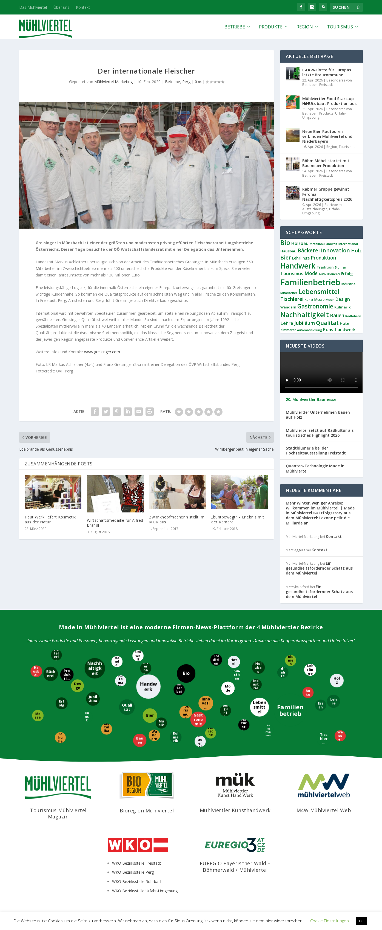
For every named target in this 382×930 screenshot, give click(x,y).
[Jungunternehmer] (225, 711)
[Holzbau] (258, 667)
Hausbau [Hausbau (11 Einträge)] (288, 251)
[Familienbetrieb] (290, 710)
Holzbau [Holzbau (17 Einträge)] (300, 243)
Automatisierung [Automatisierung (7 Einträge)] (309, 330)
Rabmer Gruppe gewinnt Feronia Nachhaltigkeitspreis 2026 (327, 194)
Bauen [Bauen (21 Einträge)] (337, 315)
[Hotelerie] (56, 654)
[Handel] (116, 661)
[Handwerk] (148, 687)
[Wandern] (154, 735)
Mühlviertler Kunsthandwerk (235, 810)
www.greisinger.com (102, 351)
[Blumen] (290, 660)
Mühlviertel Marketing (113, 81)
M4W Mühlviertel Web (324, 810)
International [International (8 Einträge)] (348, 244)
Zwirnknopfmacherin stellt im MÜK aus (176, 519)
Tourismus (340, 27)
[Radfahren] (283, 672)
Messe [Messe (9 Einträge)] (319, 299)
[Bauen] (139, 740)
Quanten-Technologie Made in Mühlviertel (315, 468)
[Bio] (185, 673)
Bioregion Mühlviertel (147, 810)
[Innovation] (205, 703)
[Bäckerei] (50, 674)
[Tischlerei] (324, 739)
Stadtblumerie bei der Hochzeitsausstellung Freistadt (316, 451)
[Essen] (320, 704)
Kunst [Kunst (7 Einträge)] (309, 300)
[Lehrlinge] (310, 670)
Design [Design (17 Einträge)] (342, 299)
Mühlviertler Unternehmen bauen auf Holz (318, 415)
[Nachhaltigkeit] (94, 668)
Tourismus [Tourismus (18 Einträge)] (291, 273)
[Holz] (337, 681)
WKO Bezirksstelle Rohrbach (137, 881)
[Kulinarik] (175, 737)
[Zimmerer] (267, 730)
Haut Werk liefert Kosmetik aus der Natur (50, 519)
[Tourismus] (185, 712)
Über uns (61, 7)
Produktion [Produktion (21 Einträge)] (323, 258)
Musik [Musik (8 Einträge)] (330, 300)
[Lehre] (333, 700)
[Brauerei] (200, 741)
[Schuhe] (60, 737)
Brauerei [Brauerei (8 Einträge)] (333, 274)
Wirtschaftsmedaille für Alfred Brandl (115, 523)
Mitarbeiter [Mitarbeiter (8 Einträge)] (288, 293)
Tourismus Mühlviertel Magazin (58, 813)
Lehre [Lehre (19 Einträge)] (286, 323)
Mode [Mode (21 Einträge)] (311, 273)
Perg (186, 81)
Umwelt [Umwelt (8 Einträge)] (331, 244)
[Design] (77, 685)
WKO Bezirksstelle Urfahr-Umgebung (145, 890)
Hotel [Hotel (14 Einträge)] (345, 323)
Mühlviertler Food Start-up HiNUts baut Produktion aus (329, 101)
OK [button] (361, 921)
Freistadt (326, 84)
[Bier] (149, 716)
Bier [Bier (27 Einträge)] (285, 257)
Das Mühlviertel (33, 7)
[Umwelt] (138, 655)
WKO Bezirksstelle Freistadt (136, 863)
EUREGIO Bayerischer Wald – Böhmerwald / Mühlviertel (235, 866)
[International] (146, 668)
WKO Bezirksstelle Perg (133, 872)
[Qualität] (126, 707)
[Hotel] (234, 662)
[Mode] (228, 688)
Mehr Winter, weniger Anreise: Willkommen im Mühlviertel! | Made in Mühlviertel (320, 507)
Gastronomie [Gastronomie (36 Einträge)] (315, 306)
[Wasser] (339, 736)
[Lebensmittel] (259, 707)
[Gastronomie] (198, 719)
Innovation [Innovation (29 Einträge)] (335, 250)
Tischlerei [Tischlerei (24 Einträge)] (292, 299)
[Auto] (307, 692)
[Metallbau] (106, 728)
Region (305, 27)
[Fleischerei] (210, 732)
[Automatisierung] (120, 681)
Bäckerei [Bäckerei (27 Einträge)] (309, 250)
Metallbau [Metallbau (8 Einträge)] (317, 244)
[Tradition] (216, 660)
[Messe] (37, 715)
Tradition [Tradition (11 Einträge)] (325, 267)
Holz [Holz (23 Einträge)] (356, 250)
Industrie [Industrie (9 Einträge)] (348, 284)
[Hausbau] (36, 671)
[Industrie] (256, 684)
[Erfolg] (62, 703)
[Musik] (161, 722)
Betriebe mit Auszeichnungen (323, 206)
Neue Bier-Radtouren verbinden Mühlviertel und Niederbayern (327, 136)
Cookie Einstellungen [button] (329, 920)
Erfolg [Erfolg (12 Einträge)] (347, 273)
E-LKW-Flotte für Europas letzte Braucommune (326, 72)
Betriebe (234, 27)
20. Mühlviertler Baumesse (311, 399)
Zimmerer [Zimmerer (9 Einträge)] (288, 330)
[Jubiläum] (93, 699)
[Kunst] (87, 716)
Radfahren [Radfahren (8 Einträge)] (353, 316)
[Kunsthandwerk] (236, 676)
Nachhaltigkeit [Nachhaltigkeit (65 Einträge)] (304, 314)
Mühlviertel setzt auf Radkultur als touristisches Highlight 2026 (320, 433)
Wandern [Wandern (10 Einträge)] (288, 307)
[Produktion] (67, 674)
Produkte (271, 27)
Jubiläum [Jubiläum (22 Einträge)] (304, 323)
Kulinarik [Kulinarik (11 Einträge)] (342, 307)
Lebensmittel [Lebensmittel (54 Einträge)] (319, 291)
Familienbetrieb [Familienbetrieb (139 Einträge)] (310, 282)
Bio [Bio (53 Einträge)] (285, 242)
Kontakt (83, 7)
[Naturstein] (244, 725)
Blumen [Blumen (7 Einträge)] (340, 267)
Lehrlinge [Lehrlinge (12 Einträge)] (301, 258)
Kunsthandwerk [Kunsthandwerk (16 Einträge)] (339, 329)
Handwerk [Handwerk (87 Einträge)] (297, 266)
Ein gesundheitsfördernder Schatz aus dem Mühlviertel (319, 568)
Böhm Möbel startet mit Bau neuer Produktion (325, 163)
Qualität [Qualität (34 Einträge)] (327, 322)
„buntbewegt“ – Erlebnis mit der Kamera (237, 519)
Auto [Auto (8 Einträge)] (322, 274)
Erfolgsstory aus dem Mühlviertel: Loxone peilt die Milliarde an (318, 517)
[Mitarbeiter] (179, 689)
